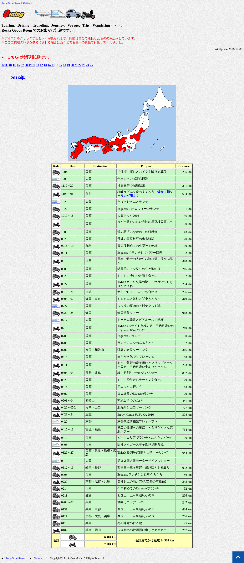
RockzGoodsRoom (11, 3)
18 (64, 65)
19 (68, 65)
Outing (26, 3)
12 (41, 65)
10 (33, 65)
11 (37, 65)
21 (76, 65)
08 (26, 65)
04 (10, 65)
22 (79, 65)
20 (72, 65)
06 (18, 65)
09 (30, 65)
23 (83, 65)
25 (91, 65)
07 (22, 65)
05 (14, 65)
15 (52, 65)
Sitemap (38, 558)
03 (6, 65)
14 (49, 65)
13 (45, 65)
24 (87, 65)
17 (60, 65)
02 (3, 65)
